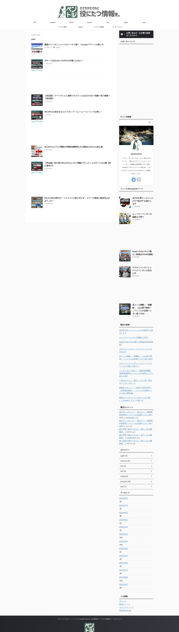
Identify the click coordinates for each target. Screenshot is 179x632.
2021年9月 (123, 547)
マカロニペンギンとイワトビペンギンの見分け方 (136, 345)
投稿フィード (124, 596)
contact (80, 27)
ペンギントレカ (117, 27)
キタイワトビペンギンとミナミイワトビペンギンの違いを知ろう (136, 359)
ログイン (122, 593)
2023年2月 (123, 533)
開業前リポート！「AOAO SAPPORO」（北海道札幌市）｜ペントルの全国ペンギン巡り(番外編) (136, 382)
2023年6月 (123, 504)
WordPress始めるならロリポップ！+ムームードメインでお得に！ (77, 129)
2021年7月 (123, 562)
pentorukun (123, 409)
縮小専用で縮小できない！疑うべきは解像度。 (136, 421)
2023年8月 (123, 490)
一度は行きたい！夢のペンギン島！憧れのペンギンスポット (136, 373)
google (63, 48)
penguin (52, 22)
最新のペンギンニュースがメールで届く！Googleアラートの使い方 (78, 45)
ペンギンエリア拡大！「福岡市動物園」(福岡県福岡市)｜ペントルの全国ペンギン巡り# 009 (136, 366)
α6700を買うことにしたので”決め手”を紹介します (135, 328)
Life (108, 22)
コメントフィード (125, 599)
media (71, 22)
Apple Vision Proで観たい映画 (135, 339)
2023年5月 (123, 511)
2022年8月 (123, 540)
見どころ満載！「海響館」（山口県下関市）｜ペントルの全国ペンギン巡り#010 (142, 307)
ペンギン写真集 (98, 27)
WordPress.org (124, 602)
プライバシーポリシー (64, 610)
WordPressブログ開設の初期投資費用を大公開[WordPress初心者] (77, 170)
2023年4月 (123, 519)
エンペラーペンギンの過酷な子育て (132, 334)
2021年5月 (123, 576)
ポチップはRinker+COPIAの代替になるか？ (68, 66)
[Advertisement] (71, 94)
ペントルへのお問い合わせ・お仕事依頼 (85, 610)
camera (89, 22)
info (34, 22)
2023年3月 (123, 526)
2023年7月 (123, 497)
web (144, 22)
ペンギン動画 (62, 27)
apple (126, 22)
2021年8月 (123, 554)
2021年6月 (123, 569)
